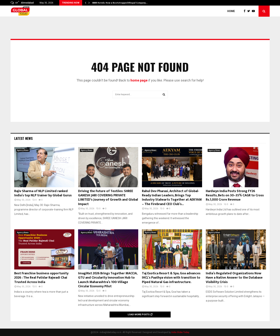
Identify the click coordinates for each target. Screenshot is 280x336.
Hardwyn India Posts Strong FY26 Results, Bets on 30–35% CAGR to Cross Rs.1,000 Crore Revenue (235, 195)
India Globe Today (180, 332)
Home (231, 11)
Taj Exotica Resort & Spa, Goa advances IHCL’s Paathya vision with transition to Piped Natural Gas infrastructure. (171, 278)
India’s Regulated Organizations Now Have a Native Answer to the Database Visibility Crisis (234, 278)
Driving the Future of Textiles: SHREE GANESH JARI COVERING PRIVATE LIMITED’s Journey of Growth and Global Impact (108, 197)
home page (138, 80)
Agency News (23, 150)
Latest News (23, 138)
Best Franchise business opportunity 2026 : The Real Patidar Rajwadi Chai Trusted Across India (41, 278)
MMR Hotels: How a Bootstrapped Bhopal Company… (119, 3)
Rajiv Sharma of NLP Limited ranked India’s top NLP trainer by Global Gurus (43, 193)
